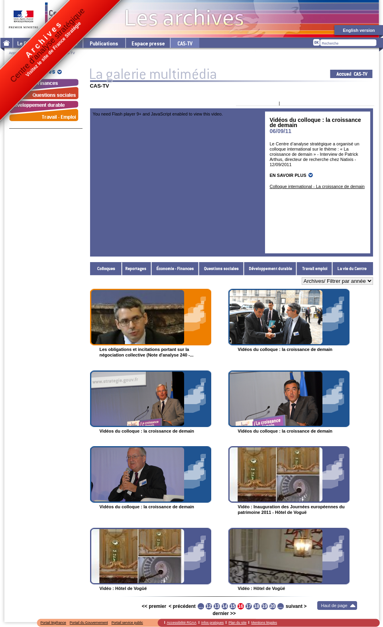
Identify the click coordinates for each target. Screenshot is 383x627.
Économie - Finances (175, 268)
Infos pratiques (212, 623)
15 (232, 606)
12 (208, 606)
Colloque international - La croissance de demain (317, 186)
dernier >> (224, 613)
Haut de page (334, 605)
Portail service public (127, 623)
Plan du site (237, 623)
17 (248, 606)
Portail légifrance (53, 623)
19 (264, 606)
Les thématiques (62, 43)
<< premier (154, 606)
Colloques (106, 268)
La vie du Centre (352, 268)
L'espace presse (147, 43)
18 (256, 606)
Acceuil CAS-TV (351, 74)
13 (216, 606)
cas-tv (184, 43)
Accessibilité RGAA (181, 623)
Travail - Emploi (314, 268)
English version (359, 30)
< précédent (182, 606)
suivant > (296, 606)
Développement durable (270, 268)
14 (224, 606)
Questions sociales (221, 268)
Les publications (103, 43)
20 (272, 606)
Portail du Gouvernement (89, 623)
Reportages (136, 268)
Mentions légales (264, 623)
